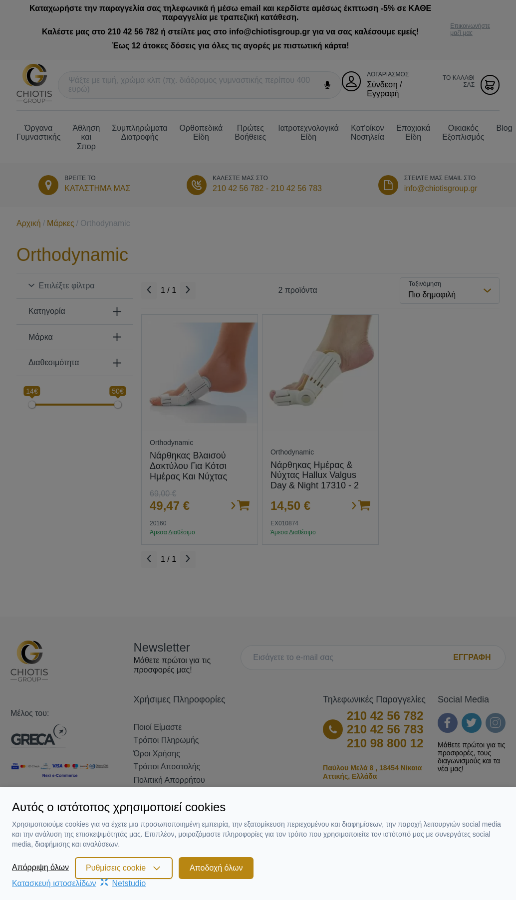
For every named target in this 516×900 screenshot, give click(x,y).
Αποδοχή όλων (216, 868)
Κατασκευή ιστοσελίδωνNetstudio (79, 883)
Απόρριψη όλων (40, 867)
